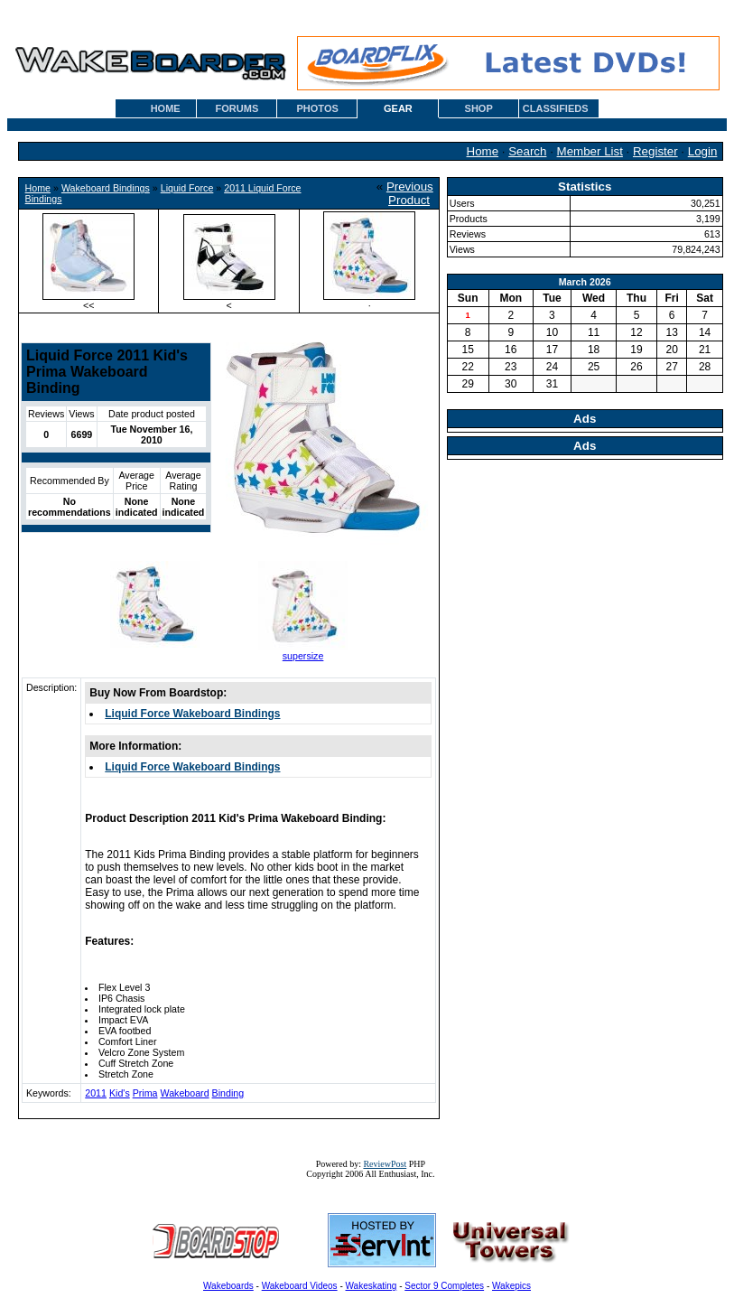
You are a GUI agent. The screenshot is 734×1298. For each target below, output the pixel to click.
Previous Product (409, 193)
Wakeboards (228, 1286)
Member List (590, 151)
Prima (145, 1093)
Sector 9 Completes (444, 1286)
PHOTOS (318, 108)
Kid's (119, 1093)
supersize (303, 655)
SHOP (479, 108)
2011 (96, 1093)
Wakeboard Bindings (105, 187)
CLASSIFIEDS (556, 108)
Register (655, 151)
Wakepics (511, 1286)
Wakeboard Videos (300, 1286)
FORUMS (237, 108)
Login (703, 151)
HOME (166, 108)
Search (527, 151)
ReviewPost (384, 1164)
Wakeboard (184, 1093)
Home (483, 151)
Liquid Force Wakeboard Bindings (192, 713)
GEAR (398, 108)
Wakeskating (371, 1286)
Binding (228, 1093)
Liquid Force (187, 187)
